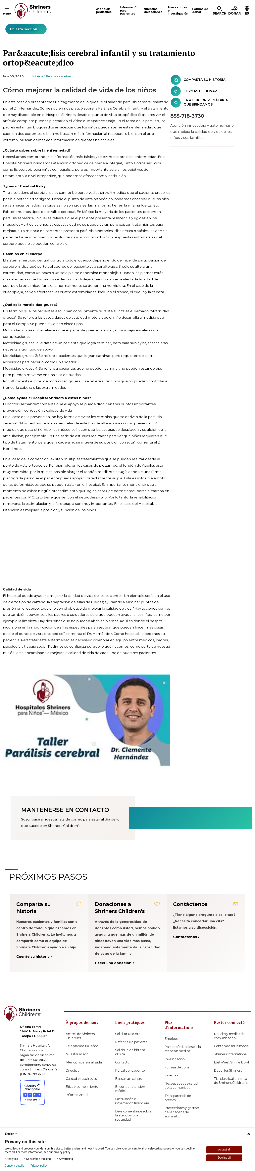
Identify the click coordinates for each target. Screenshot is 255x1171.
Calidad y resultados (81, 1079)
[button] (219, 11)
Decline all (224, 1157)
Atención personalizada (84, 1062)
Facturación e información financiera (132, 1101)
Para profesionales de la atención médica (183, 1049)
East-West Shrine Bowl (231, 1062)
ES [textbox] (247, 13)
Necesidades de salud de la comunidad (181, 1086)
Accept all (224, 1149)
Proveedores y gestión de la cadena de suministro (182, 1112)
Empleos (171, 1039)
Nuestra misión (77, 1054)
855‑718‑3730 (187, 116)
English (11, 1133)
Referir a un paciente (131, 1042)
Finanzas (171, 1075)
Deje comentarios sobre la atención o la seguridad (133, 1115)
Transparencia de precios (178, 1098)
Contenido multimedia (231, 1046)
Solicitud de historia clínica (130, 1052)
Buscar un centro (128, 1079)
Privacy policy (38, 1165)
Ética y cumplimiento (82, 1087)
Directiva (72, 1070)
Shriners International (230, 1054)
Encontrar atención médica (130, 1089)
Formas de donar (178, 1067)
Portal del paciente (130, 1070)
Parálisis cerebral (59, 76)
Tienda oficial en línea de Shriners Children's (230, 1081)
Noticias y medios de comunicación (229, 1036)
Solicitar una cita (127, 1034)
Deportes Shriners (228, 1070)
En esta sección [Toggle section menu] (26, 28)
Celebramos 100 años (82, 1046)
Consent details (14, 1165)
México (37, 76)
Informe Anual (77, 1095)
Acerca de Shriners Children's (80, 1036)
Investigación (175, 1059)
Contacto (122, 1062)
